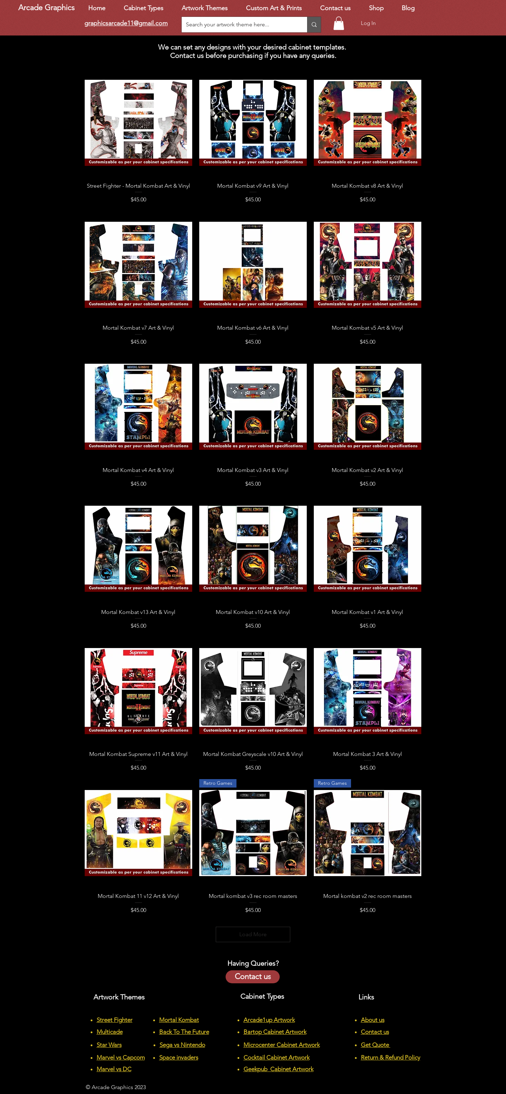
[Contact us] (253, 976)
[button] (338, 23)
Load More (253, 934)
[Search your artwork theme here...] (239, 24)
